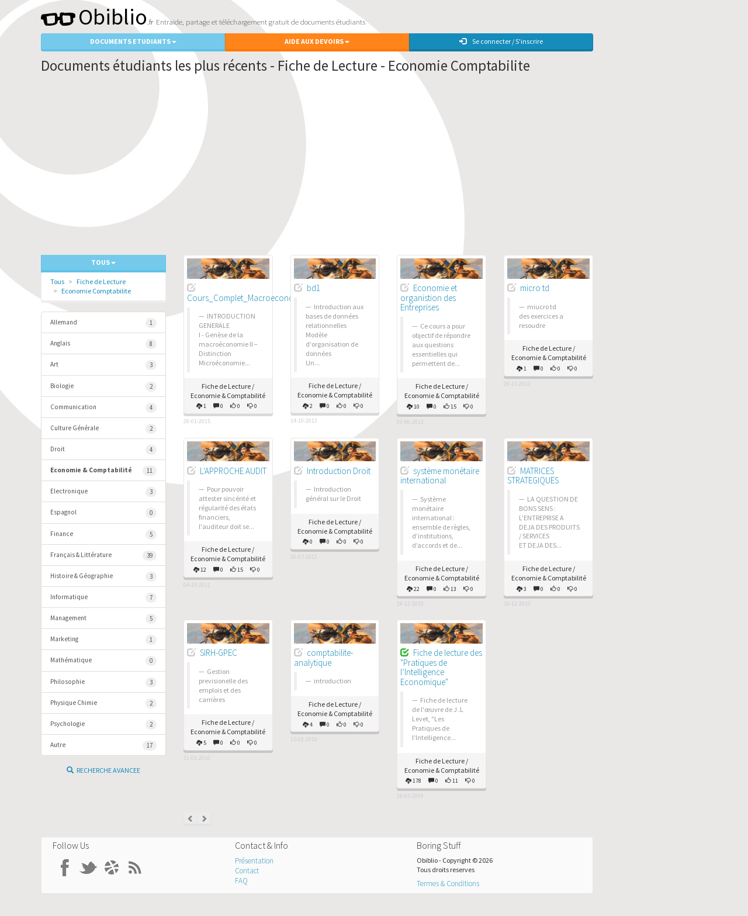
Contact (247, 871)
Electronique (103, 492)
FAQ (241, 881)
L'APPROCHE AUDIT (233, 470)
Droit (103, 450)
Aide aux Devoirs (317, 41)
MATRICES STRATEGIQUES (533, 475)
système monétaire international (439, 475)
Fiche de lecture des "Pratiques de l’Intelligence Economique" (441, 667)
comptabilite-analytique (323, 657)
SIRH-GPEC (218, 652)
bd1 (313, 287)
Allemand (103, 323)
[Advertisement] (317, 167)
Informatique (103, 598)
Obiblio (94, 16)
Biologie (103, 387)
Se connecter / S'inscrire (501, 41)
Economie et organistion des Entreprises (428, 297)
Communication (103, 408)
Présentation (254, 861)
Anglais (103, 344)
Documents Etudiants (133, 41)
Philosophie (103, 682)
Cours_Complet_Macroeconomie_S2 (253, 297)
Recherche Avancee (103, 770)
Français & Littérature (103, 556)
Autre (103, 746)
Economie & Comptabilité (103, 471)
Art (103, 365)
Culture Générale (103, 429)
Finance (103, 535)
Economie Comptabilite (96, 290)
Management (103, 619)
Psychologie (103, 725)
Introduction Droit (338, 470)
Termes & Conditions (448, 884)
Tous (57, 281)
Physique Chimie (103, 703)
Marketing (103, 640)
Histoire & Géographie (103, 577)
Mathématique (103, 661)
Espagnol (103, 513)
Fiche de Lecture (101, 281)
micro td (534, 287)
